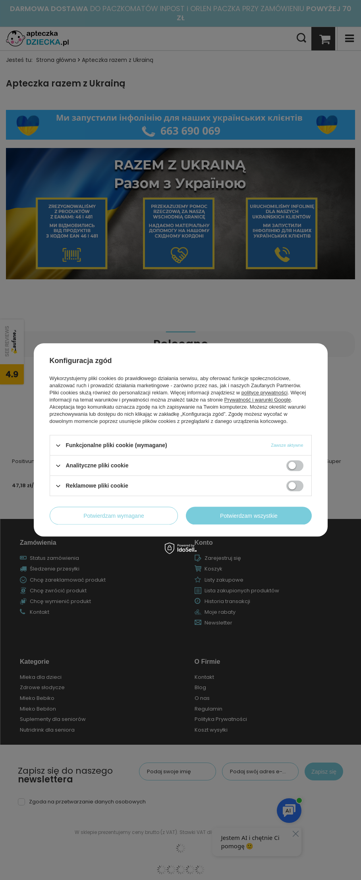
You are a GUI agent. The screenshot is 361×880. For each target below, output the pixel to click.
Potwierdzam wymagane (113, 516)
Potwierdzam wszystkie (249, 516)
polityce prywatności (264, 393)
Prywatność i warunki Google (257, 400)
